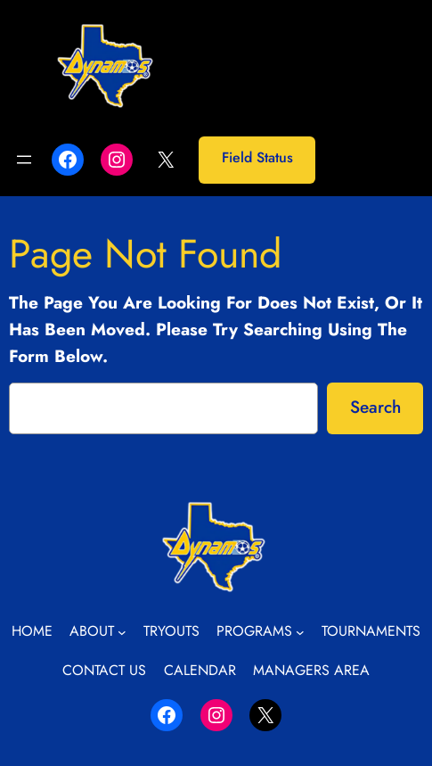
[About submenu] (122, 632)
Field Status (257, 157)
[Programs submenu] (300, 632)
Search (375, 406)
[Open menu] (24, 159)
